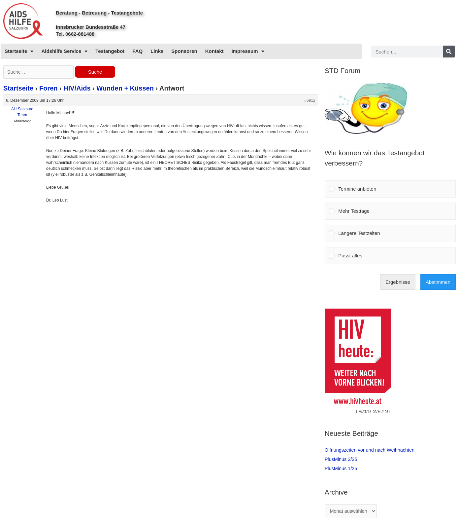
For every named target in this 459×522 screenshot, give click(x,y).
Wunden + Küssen (125, 89)
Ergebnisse (397, 282)
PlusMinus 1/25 (342, 468)
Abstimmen (438, 282)
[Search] (449, 51)
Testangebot (109, 51)
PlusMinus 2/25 (342, 459)
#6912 (309, 101)
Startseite (19, 51)
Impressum (248, 51)
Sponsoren (184, 51)
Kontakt (214, 51)
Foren (48, 89)
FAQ (137, 51)
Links (156, 51)
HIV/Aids (76, 89)
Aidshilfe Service (64, 51)
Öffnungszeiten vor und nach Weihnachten (371, 450)
